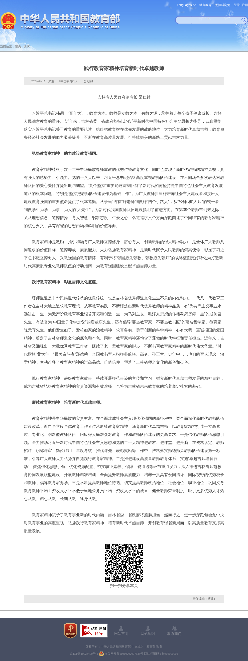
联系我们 (174, 634)
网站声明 (121, 634)
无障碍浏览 (222, 5)
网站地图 (148, 634)
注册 (245, 5)
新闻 (27, 46)
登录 (237, 5)
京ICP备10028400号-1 (84, 653)
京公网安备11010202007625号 (124, 653)
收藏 (90, 81)
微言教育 (205, 5)
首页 (18, 46)
